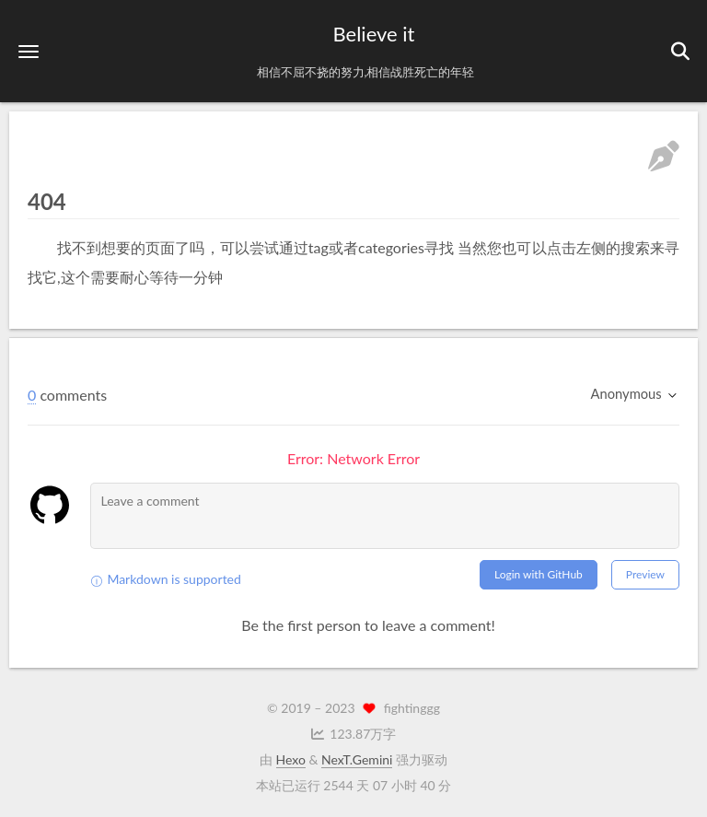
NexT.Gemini (356, 759)
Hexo (291, 759)
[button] (28, 51)
